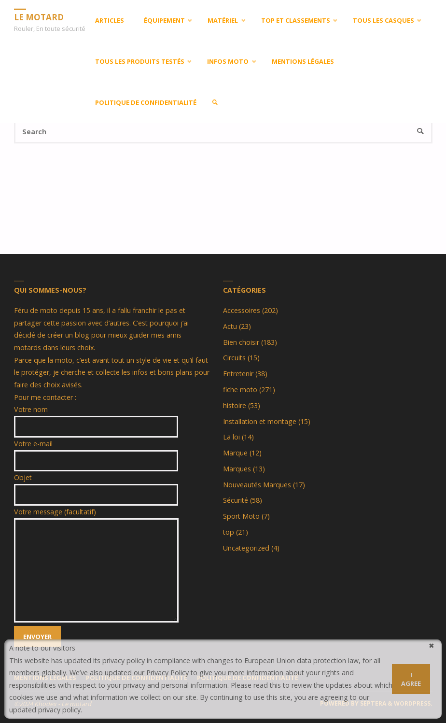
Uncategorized (246, 548)
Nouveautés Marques (257, 484)
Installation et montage (259, 421)
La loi (231, 436)
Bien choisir (241, 342)
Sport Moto (241, 516)
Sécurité (235, 500)
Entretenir (238, 373)
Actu (230, 326)
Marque (235, 452)
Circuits (234, 357)
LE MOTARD (39, 16)
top (228, 532)
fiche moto (240, 389)
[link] (215, 102)
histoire (234, 405)
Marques (237, 468)
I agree (411, 679)
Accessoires (241, 310)
